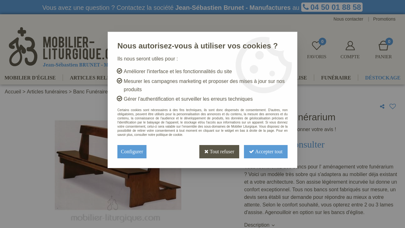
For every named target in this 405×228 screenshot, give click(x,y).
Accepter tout (266, 151)
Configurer (132, 151)
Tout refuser (219, 151)
